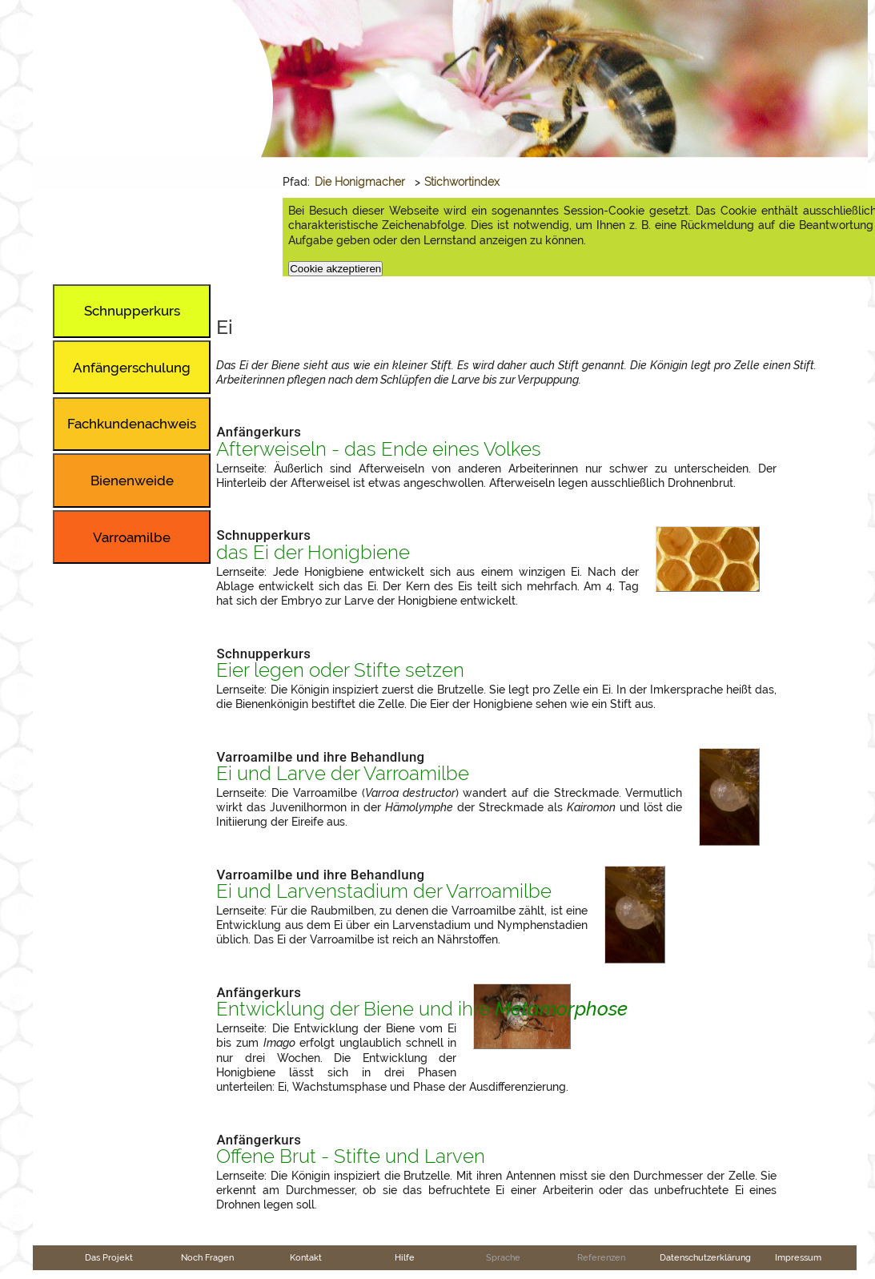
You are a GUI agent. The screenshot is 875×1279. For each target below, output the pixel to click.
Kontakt (306, 1257)
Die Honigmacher (360, 181)
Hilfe (405, 1257)
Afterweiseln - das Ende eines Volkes (378, 449)
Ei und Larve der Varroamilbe (342, 773)
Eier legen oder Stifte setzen (340, 670)
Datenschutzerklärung (705, 1257)
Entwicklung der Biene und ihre (422, 1009)
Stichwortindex (462, 181)
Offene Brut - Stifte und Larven (350, 1156)
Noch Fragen (207, 1257)
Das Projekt (109, 1257)
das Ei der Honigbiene (313, 552)
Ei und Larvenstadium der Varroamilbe (384, 891)
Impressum (798, 1257)
